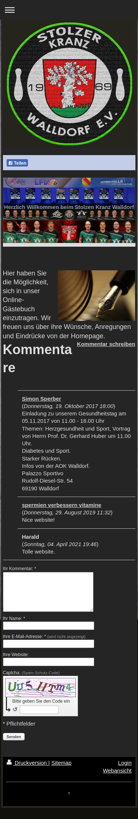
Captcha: (31, 672)
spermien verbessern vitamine (62, 505)
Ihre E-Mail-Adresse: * (44, 636)
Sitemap (61, 763)
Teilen (17, 163)
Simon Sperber (41, 398)
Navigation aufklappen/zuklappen (69, 10)
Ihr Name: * (14, 618)
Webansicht (117, 770)
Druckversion (28, 763)
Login (125, 763)
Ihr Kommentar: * (19, 568)
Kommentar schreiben (106, 344)
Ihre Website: (16, 654)
